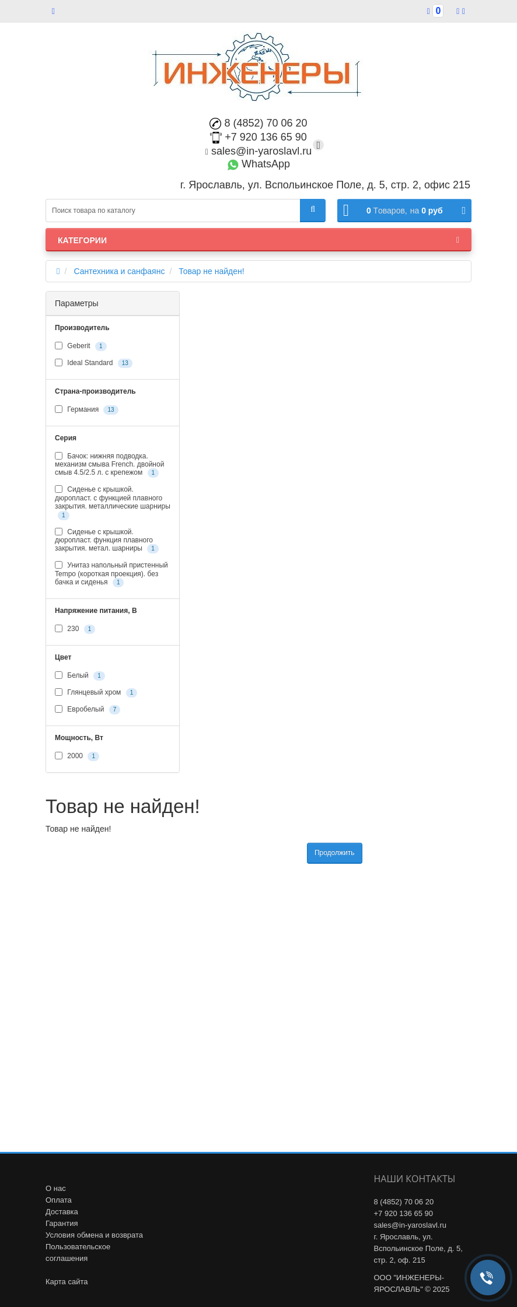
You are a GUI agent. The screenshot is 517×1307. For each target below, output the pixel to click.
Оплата (59, 1200)
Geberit (81, 346)
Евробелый (87, 709)
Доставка (62, 1211)
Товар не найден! (211, 271)
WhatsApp (258, 164)
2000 (77, 756)
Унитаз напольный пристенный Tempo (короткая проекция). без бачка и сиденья (111, 574)
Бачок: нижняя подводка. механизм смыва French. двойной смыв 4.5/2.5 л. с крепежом (109, 465)
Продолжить (335, 853)
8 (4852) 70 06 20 (258, 123)
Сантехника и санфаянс (119, 271)
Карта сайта (67, 1281)
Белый (80, 676)
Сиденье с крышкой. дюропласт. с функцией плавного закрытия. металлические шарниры (112, 502)
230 (75, 629)
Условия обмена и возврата (94, 1235)
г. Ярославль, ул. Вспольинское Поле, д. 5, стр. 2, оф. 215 (418, 1248)
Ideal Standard (93, 363)
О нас (56, 1188)
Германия (86, 410)
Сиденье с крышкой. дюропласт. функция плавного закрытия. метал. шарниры (107, 541)
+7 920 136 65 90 (258, 137)
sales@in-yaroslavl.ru (258, 151)
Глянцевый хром (96, 693)
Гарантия (62, 1223)
